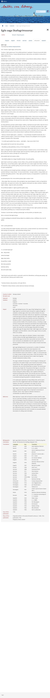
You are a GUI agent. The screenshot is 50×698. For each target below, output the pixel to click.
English (13, 40)
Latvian (30, 40)
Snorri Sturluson (18, 35)
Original (7, 40)
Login (2, 695)
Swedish (44, 40)
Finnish (18, 40)
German (25, 40)
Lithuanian (37, 40)
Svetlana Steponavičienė (14, 46)
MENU (4, 1)
